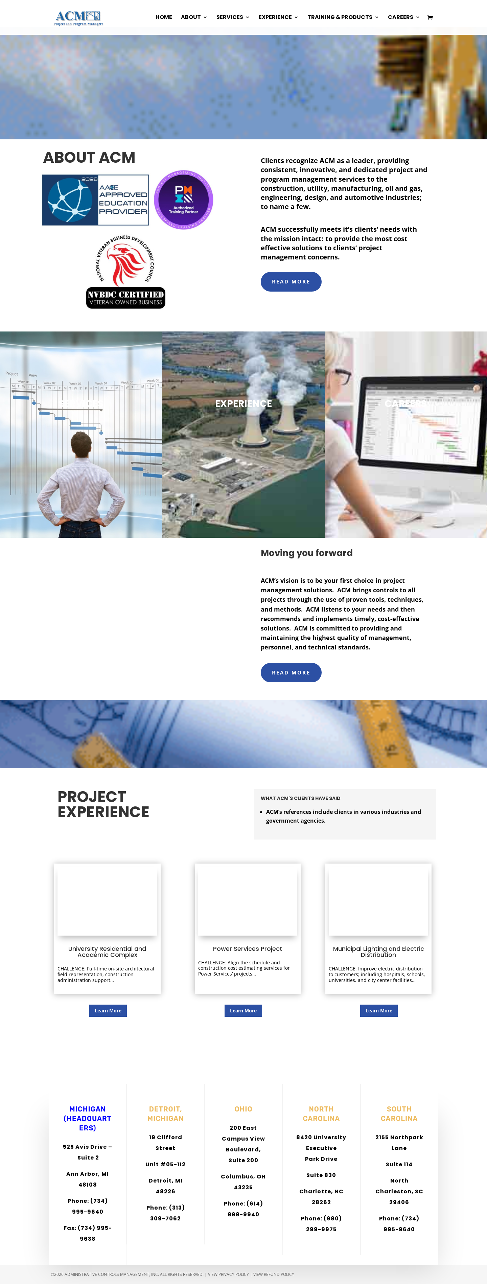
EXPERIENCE (243, 403)
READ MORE (291, 281)
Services (229, 18)
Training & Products (339, 18)
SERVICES (81, 403)
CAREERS (406, 403)
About (191, 18)
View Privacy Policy (228, 1274)
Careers (400, 18)
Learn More (108, 1010)
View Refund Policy (273, 1274)
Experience (275, 18)
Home (164, 18)
